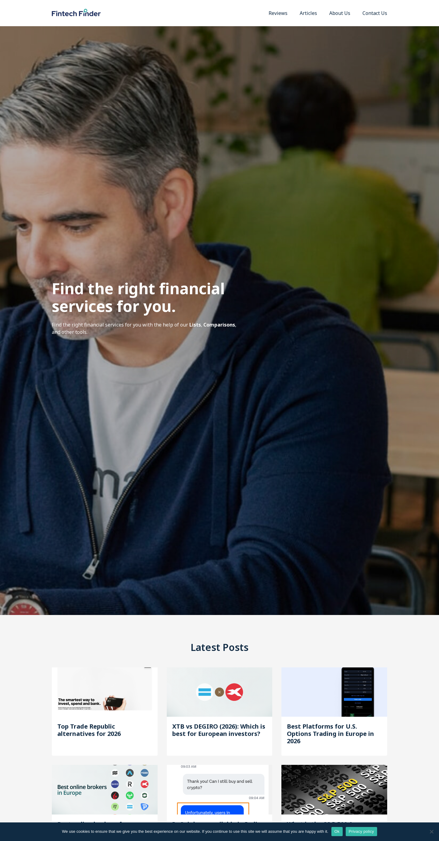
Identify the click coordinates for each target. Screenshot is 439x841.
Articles (308, 13)
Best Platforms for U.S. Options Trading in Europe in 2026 (330, 733)
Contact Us (374, 13)
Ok (337, 831)
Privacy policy (361, 831)
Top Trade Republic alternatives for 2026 (89, 730)
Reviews (278, 13)
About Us (339, 13)
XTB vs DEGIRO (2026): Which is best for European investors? (218, 730)
